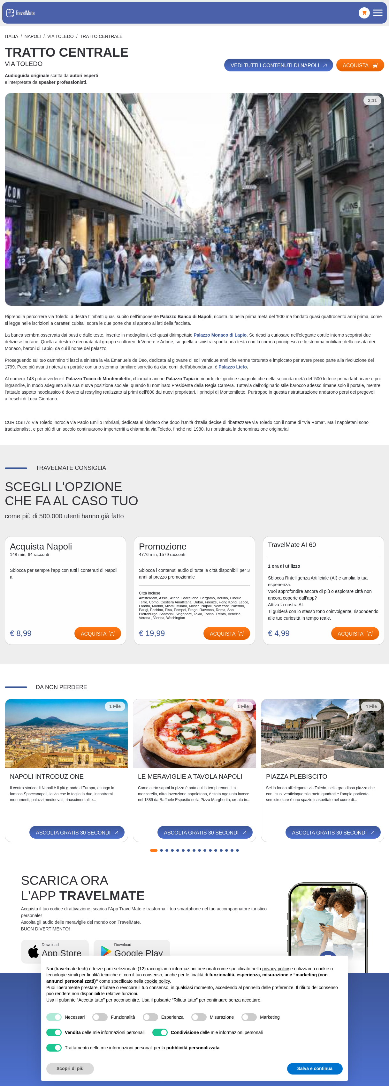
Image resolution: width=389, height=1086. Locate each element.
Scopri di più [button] (70, 1068)
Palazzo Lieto (232, 366)
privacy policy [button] (275, 968)
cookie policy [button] (157, 981)
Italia (11, 36)
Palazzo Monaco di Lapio (220, 335)
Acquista (360, 65)
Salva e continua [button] (314, 1068)
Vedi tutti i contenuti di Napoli (279, 65)
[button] (153, 850)
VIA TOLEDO (60, 36)
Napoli (33, 36)
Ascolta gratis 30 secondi (77, 832)
